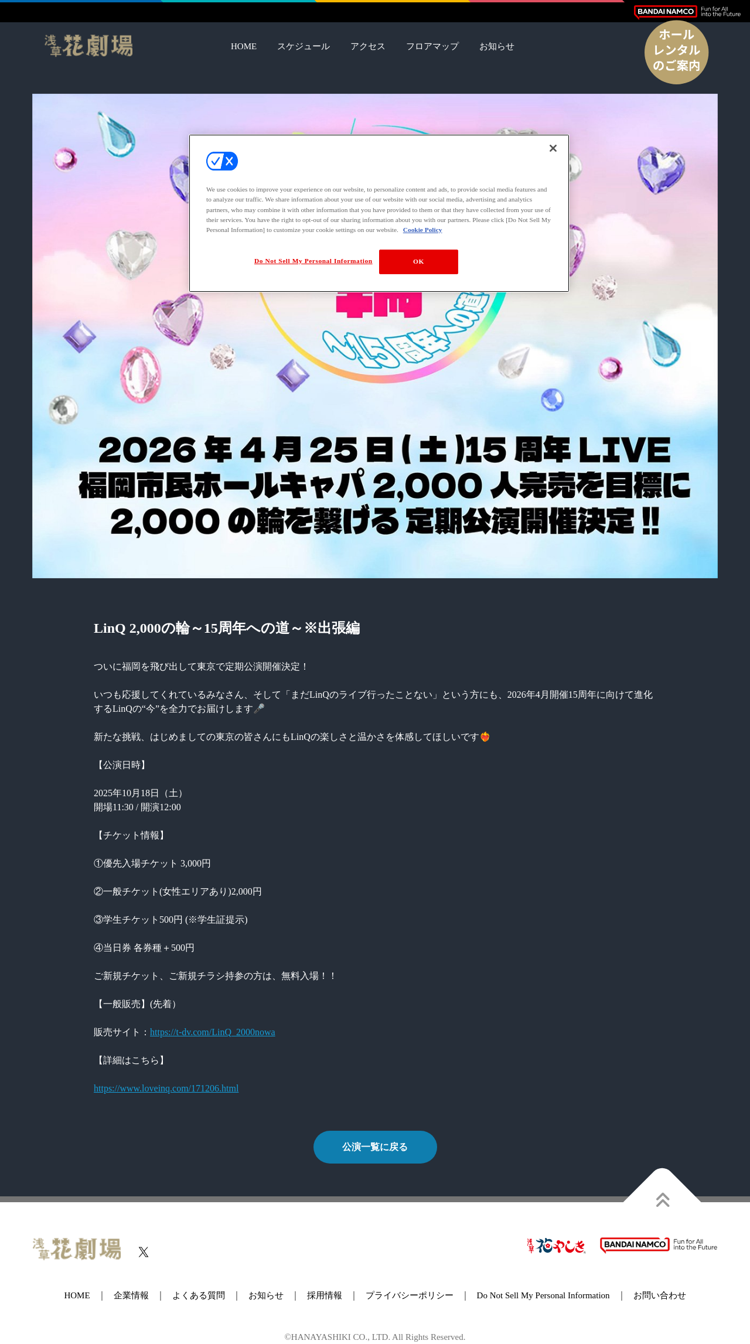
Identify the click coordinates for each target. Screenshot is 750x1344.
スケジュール (303, 46)
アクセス (368, 46)
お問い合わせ (659, 1295)
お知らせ (496, 46)
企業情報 (131, 1295)
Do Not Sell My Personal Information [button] (543, 1295)
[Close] (553, 148)
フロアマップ (432, 46)
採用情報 (324, 1295)
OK (418, 261)
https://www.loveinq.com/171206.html (166, 1088)
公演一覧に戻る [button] (375, 1147)
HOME (244, 46)
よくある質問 (198, 1295)
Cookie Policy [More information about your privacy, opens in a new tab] (422, 229)
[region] (379, 213)
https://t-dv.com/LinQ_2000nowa (212, 1032)
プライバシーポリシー (410, 1295)
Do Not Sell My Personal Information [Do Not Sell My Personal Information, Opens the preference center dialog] (313, 260)
